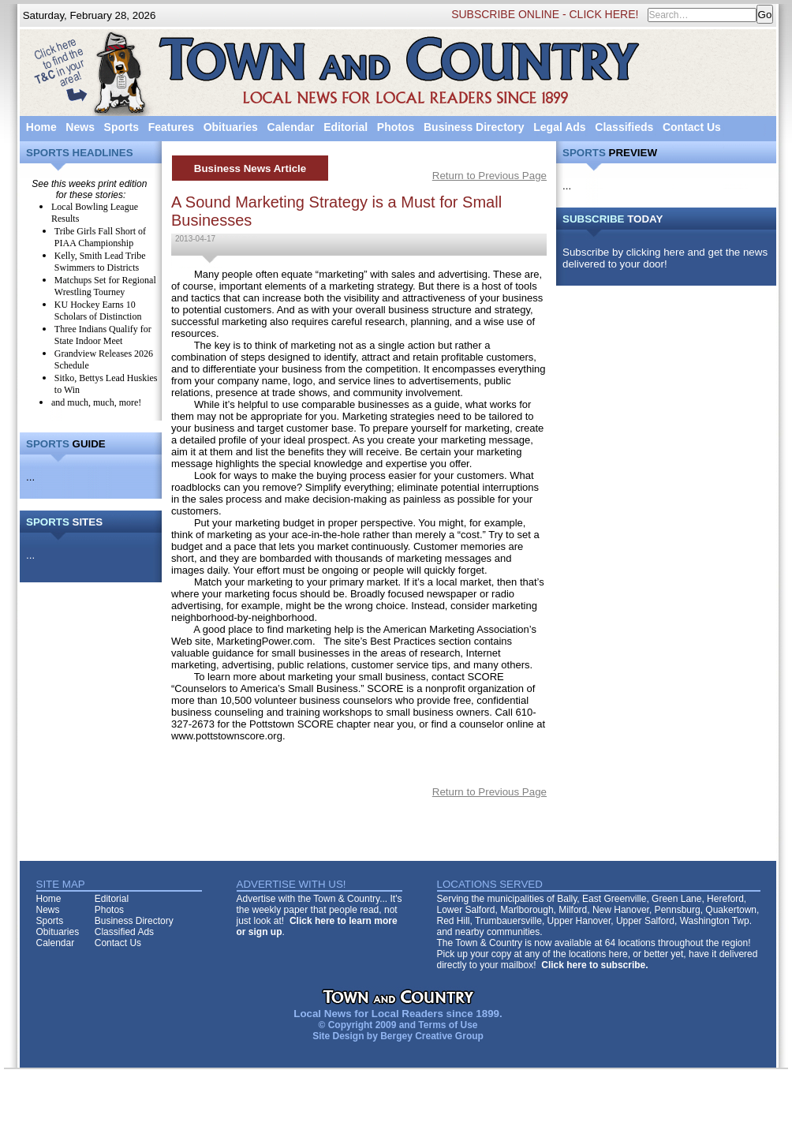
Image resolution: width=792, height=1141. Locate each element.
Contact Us (692, 127)
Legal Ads (559, 127)
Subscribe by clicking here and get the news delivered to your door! (665, 258)
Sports (121, 127)
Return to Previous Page (489, 175)
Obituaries (231, 127)
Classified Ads (124, 931)
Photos (395, 127)
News (80, 127)
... (30, 477)
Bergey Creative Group (432, 1036)
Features (171, 127)
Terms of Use (447, 1025)
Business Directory (474, 127)
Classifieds (624, 127)
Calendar (291, 127)
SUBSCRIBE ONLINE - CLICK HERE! (544, 14)
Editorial (345, 127)
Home (41, 127)
